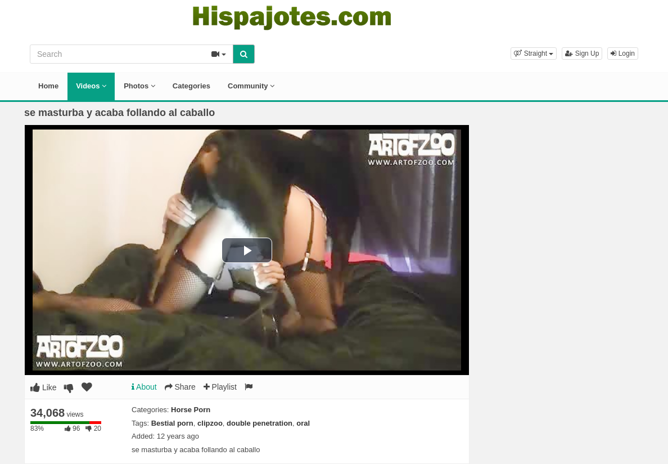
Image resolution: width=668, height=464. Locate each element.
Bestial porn (172, 423)
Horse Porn (190, 409)
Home (48, 86)
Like (43, 387)
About (144, 386)
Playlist (220, 386)
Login (623, 53)
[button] (534, 53)
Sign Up (582, 53)
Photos (139, 86)
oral (303, 423)
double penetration (259, 423)
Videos (91, 86)
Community (251, 86)
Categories (191, 86)
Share (180, 386)
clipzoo (210, 423)
